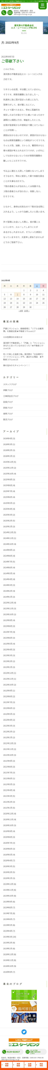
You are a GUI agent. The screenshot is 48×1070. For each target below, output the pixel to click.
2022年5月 (7, 714)
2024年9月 (7, 550)
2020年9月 (7, 831)
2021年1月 (7, 807)
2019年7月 (7, 913)
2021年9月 (7, 760)
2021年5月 (7, 784)
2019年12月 (8, 884)
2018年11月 (8, 960)
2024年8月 (7, 555)
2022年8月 (7, 696)
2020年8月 (7, 837)
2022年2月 (7, 731)
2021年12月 (8, 743)
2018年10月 (8, 966)
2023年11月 (8, 608)
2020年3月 (7, 866)
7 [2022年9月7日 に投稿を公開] (17, 294)
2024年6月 (7, 567)
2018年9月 (7, 972)
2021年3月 (7, 796)
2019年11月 (8, 889)
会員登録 (29, 1064)
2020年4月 (7, 860)
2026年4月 (7, 438)
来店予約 (41, 1064)
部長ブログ (8, 407)
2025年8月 (7, 485)
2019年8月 (7, 907)
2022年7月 (7, 702)
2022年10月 (8, 684)
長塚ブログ (8, 413)
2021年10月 (8, 755)
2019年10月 (8, 895)
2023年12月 (8, 602)
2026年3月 (7, 444)
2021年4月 (7, 790)
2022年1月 (7, 737)
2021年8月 (7, 766)
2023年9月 (7, 620)
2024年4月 (7, 579)
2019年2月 (7, 942)
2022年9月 (7, 690)
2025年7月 (7, 491)
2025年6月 (7, 497)
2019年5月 (7, 925)
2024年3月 (7, 585)
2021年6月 (7, 778)
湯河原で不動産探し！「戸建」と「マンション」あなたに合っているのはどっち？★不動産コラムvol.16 (24, 346)
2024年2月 (7, 591)
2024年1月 (7, 596)
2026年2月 (7, 450)
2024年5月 (7, 573)
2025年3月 (7, 514)
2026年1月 (7, 456)
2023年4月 (7, 649)
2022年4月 (7, 719)
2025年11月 (8, 467)
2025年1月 (7, 526)
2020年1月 (7, 878)
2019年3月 (7, 936)
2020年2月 (7, 872)
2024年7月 (7, 561)
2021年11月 (8, 749)
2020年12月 (8, 813)
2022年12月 (8, 673)
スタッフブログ (10, 384)
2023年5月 (7, 643)
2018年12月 (8, 954)
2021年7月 (7, 772)
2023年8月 (7, 626)
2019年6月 (7, 919)
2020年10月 (8, 825)
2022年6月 (7, 708)
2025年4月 (7, 508)
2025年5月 (7, 503)
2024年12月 (8, 532)
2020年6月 (7, 848)
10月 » (26, 310)
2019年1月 (7, 948)
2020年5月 (7, 854)
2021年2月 (7, 801)
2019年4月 (7, 930)
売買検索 (6, 1064)
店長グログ (8, 401)
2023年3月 (7, 655)
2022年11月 (8, 678)
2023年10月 (8, 614)
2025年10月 (8, 473)
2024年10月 (8, 544)
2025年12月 (8, 461)
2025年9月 (7, 479)
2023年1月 (7, 667)
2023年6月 (7, 637)
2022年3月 (7, 725)
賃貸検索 (18, 1064)
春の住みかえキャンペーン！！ (16, 365)
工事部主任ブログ (11, 396)
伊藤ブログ (8, 390)
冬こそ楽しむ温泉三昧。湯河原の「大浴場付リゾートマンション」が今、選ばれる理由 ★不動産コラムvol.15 (23, 357)
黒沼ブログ (8, 419)
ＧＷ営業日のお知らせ (12, 337)
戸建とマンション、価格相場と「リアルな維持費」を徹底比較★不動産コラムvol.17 (23, 329)
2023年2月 (7, 661)
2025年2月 (7, 520)
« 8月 (21, 310)
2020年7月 (7, 842)
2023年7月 (7, 632)
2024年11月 (8, 538)
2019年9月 (7, 901)
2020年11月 (8, 819)
